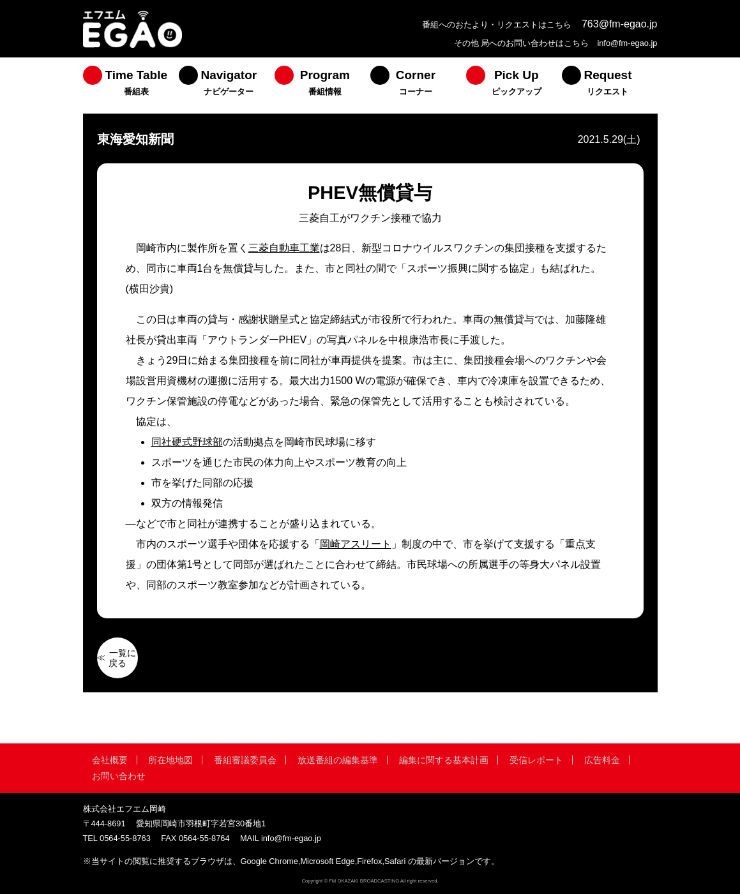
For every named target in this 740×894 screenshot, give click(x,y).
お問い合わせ (119, 776)
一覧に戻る (123, 658)
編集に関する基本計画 (443, 760)
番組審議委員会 (245, 760)
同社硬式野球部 (187, 441)
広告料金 (602, 760)
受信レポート (536, 760)
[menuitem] (131, 85)
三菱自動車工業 (284, 247)
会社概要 (110, 760)
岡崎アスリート (355, 544)
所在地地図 (170, 760)
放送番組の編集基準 (338, 760)
